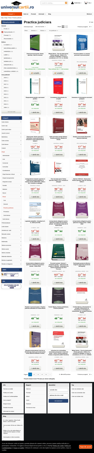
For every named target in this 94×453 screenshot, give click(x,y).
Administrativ (6, 155)
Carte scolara (5, 140)
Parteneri (28, 403)
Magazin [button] (28, 385)
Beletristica (5, 137)
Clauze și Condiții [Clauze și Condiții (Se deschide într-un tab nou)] (18, 448)
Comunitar (5, 166)
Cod (4, 200)
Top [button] (73, 385)
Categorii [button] (5, 118)
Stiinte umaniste (6, 252)
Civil (4, 159)
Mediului (5, 189)
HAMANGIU (35, 60)
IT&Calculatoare (6, 223)
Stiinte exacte (5, 249)
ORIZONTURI (8, 64)
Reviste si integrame (7, 264)
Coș (87, 3)
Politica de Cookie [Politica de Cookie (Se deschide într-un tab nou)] (58, 445)
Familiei (5, 185)
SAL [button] (4, 281)
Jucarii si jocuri (5, 133)
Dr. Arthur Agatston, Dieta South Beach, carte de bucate (11, 420)
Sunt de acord (85, 447)
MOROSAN (8, 58)
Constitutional (6, 170)
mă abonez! (58, 401)
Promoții (28, 392)
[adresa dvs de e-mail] (58, 395)
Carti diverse (5, 144)
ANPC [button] (4, 269)
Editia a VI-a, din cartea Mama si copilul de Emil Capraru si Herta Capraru (12, 432)
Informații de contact (8, 411)
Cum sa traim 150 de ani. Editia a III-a (13, 426)
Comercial (5, 163)
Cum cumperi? (7, 400)
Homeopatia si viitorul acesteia (11, 437)
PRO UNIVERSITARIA (82, 61)
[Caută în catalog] (66, 3)
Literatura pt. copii (6, 230)
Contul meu (75, 3)
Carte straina (5, 122)
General (5, 204)
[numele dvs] (58, 390)
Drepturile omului (7, 181)
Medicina (4, 238)
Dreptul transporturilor (8, 178)
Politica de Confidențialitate (10, 396)
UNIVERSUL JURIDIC (57, 60)
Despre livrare (7, 403)
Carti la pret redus (6, 129)
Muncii (4, 193)
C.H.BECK (35, 101)
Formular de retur (30, 407)
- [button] (20, 22)
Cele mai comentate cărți (78, 392)
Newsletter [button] (52, 385)
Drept (3, 152)
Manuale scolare (6, 234)
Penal (4, 196)
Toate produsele (9, 32)
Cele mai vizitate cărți (77, 396)
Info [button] (4, 385)
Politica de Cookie (8, 392)
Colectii (4, 148)
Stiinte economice (6, 245)
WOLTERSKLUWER (10, 48)
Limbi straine (5, 226)
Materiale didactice (7, 256)
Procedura (6, 211)
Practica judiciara (8, 208)
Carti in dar (5, 125)
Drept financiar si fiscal (9, 174)
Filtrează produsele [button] (9, 22)
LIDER (6, 55)
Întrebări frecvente (8, 407)
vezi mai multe (11, 111)
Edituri (28, 396)
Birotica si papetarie (7, 260)
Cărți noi (28, 389)
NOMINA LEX (8, 61)
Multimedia (4, 241)
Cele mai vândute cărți (78, 389)
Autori (27, 400)
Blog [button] (4, 416)
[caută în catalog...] (52, 3)
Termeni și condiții (8, 389)
